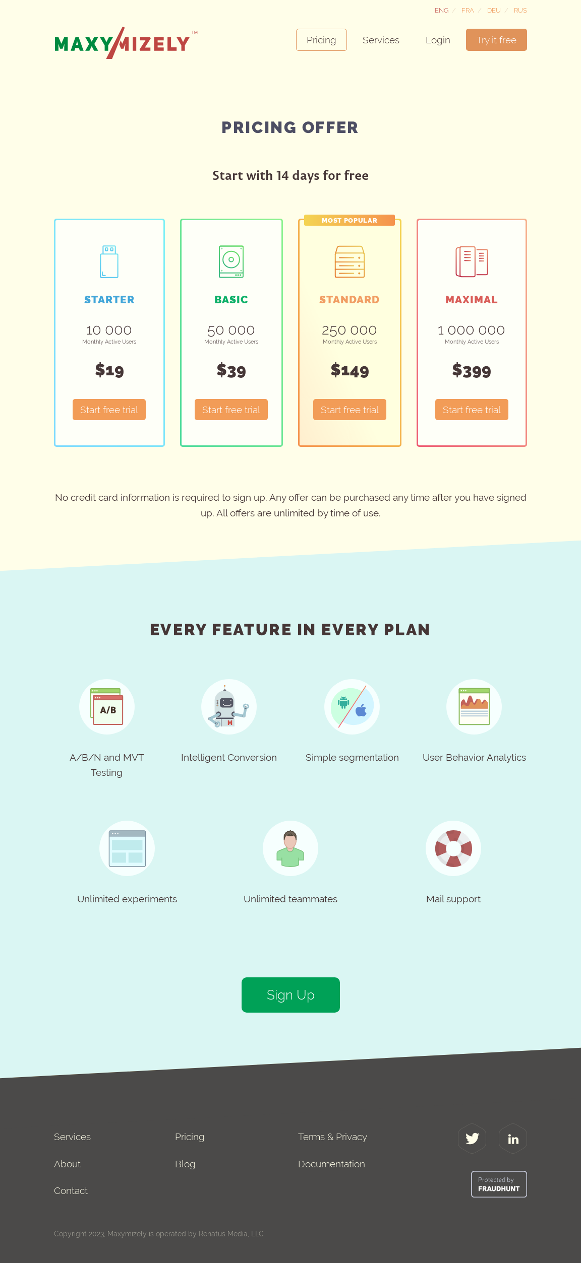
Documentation (331, 1163)
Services (381, 39)
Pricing (321, 39)
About (67, 1163)
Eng (441, 10)
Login (438, 39)
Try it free (496, 39)
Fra (467, 10)
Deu (494, 10)
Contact (71, 1190)
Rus (520, 10)
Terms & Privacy (332, 1136)
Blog (185, 1163)
